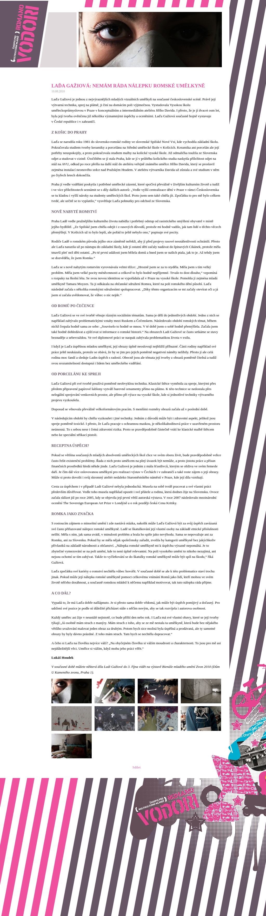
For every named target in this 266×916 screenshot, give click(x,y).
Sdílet (136, 767)
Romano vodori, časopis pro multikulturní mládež (35, 3)
